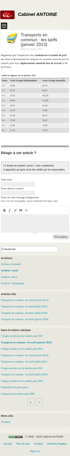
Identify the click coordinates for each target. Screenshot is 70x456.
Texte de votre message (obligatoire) (20, 197)
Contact (38, 443)
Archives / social (9, 270)
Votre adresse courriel (12, 188)
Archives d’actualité (11, 264)
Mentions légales (57, 443)
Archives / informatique (12, 283)
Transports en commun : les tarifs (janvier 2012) (24, 300)
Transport (5, 422)
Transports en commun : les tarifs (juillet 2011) (24, 306)
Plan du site (23, 443)
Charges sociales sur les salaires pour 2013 (22, 336)
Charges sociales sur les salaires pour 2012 (22, 348)
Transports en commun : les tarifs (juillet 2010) (24, 313)
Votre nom (6, 179)
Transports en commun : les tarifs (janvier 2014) (24, 319)
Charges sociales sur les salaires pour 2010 (22, 381)
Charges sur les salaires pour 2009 (18, 394)
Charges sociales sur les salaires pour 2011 (22, 368)
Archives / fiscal (9, 277)
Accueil (7, 443)
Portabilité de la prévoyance (14, 387)
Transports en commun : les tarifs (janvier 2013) (26, 342)
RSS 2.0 (35, 451)
